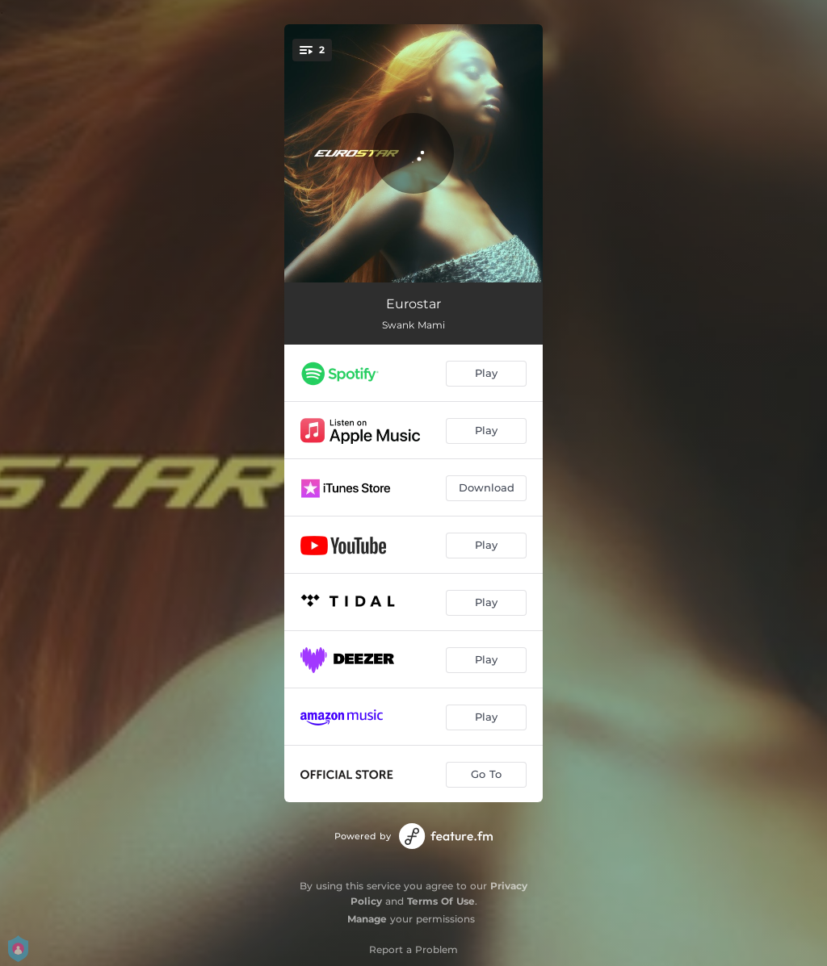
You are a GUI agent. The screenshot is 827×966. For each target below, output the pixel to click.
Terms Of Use (441, 901)
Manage (367, 919)
